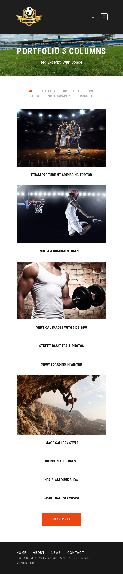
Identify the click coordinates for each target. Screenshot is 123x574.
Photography (58, 96)
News (56, 553)
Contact (75, 553)
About (39, 553)
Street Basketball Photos (61, 346)
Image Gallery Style (62, 443)
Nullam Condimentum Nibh (61, 251)
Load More (61, 519)
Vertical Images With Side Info (61, 327)
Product (85, 96)
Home (22, 553)
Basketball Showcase (61, 498)
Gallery (49, 91)
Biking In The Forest (61, 461)
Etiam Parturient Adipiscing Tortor (61, 175)
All (32, 91)
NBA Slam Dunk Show (61, 480)
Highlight (71, 91)
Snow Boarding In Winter (61, 364)
